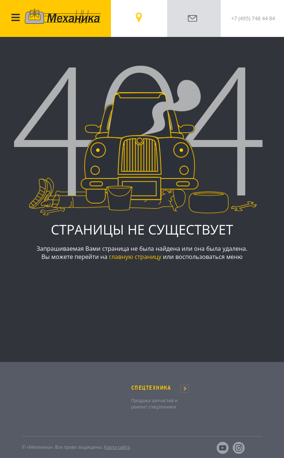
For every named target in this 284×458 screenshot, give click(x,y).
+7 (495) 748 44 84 (253, 18)
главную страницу (135, 257)
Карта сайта (117, 447)
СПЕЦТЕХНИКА (151, 387)
